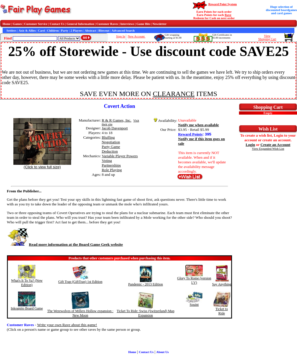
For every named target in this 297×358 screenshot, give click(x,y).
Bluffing (108, 137)
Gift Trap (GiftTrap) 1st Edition (80, 282)
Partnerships (111, 165)
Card (41, 30)
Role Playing (112, 170)
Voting (107, 160)
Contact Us (57, 24)
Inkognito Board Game (27, 308)
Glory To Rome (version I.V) (194, 280)
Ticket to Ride (221, 311)
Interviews (127, 24)
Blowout (103, 30)
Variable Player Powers (120, 156)
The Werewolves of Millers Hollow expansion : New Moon (80, 313)
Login (250, 144)
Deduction (110, 151)
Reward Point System (222, 4)
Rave (227, 15)
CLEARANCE (174, 93)
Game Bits (143, 24)
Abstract (90, 30)
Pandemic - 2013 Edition (145, 284)
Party (64, 30)
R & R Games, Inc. (116, 120)
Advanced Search (123, 30)
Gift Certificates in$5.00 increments (222, 36)
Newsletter (160, 24)
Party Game (111, 146)
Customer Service (36, 24)
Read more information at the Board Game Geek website (65, 244)
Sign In (120, 36)
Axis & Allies (27, 30)
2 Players (76, 30)
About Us (162, 352)
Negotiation (111, 142)
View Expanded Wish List (268, 148)
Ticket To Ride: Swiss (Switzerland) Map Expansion (145, 313)
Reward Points (190, 134)
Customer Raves (107, 24)
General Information (80, 24)
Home (6, 24)
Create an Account (275, 144)
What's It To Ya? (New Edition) (27, 283)
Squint (194, 305)
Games (17, 24)
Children (53, 30)
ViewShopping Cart (267, 37)
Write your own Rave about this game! (67, 325)
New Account (136, 36)
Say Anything (221, 284)
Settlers (11, 30)
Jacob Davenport (115, 128)
